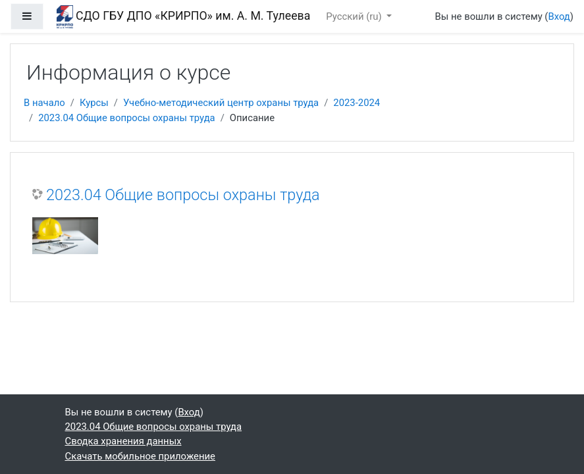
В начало (44, 103)
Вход (559, 16)
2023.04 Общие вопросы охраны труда (126, 118)
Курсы (94, 103)
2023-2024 (356, 103)
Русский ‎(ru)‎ (355, 16)
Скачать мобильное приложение (140, 456)
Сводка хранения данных (123, 441)
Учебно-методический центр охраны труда (221, 103)
